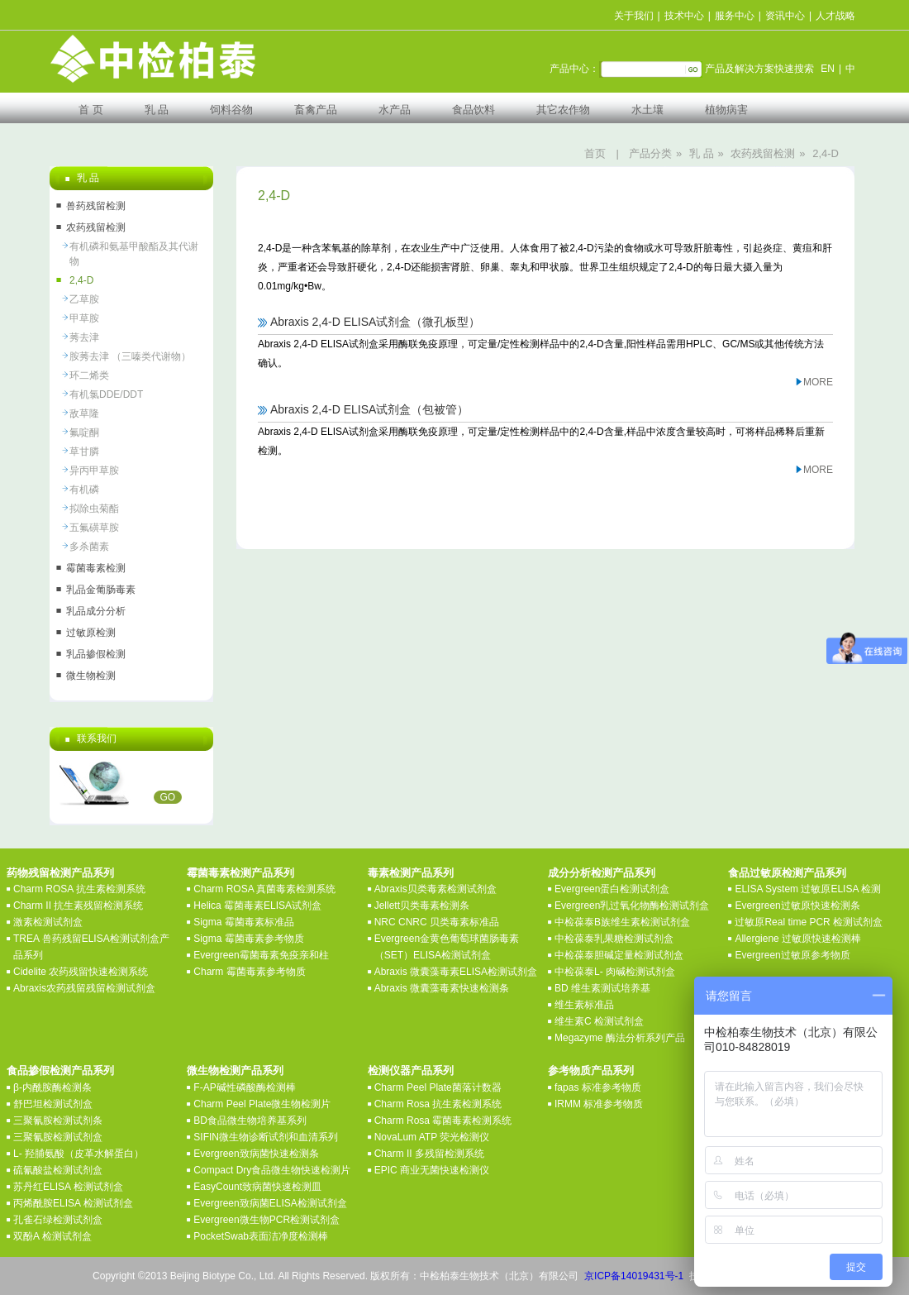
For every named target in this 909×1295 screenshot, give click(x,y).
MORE (818, 382)
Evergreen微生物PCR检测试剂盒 (266, 1220)
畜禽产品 (315, 109)
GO (168, 797)
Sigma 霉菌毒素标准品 (243, 922)
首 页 (91, 109)
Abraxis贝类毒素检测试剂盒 (435, 889)
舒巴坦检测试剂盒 (53, 1104)
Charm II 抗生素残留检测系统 (78, 905)
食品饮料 (473, 109)
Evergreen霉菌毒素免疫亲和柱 (260, 955)
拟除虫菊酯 (94, 508)
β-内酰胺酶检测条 (52, 1087)
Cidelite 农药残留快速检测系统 (80, 971)
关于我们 (634, 16)
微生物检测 (91, 675)
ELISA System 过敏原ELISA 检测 (808, 889)
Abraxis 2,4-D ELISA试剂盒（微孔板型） (375, 321)
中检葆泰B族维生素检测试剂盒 (622, 922)
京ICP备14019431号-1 (633, 1276)
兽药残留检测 (96, 206)
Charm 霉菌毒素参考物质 (249, 971)
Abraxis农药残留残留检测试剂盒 (84, 988)
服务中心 (734, 16)
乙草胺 (84, 299)
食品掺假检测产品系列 (60, 1070)
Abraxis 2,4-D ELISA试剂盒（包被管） (369, 409)
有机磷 (84, 489)
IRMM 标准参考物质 (598, 1104)
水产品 (394, 109)
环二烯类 (89, 375)
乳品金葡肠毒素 (101, 589)
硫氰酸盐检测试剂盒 (57, 1170)
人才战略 (835, 16)
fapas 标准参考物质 (597, 1087)
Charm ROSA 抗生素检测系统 (79, 889)
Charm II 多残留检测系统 (429, 1153)
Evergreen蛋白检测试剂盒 (611, 889)
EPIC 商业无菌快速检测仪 (431, 1170)
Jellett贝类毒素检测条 (421, 905)
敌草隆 (84, 413)
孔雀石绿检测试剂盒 (57, 1220)
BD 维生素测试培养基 (602, 988)
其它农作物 (563, 109)
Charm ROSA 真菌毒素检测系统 (264, 889)
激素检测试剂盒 (48, 922)
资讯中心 (785, 16)
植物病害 (726, 109)
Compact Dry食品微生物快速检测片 (271, 1170)
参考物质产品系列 (591, 1070)
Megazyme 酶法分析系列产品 (619, 1038)
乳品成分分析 (96, 611)
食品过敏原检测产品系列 (787, 873)
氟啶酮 (84, 432)
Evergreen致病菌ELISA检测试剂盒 (269, 1203)
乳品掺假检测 (96, 654)
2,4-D (825, 153)
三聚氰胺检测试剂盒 (57, 1137)
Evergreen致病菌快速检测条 (255, 1153)
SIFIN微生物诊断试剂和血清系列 (265, 1137)
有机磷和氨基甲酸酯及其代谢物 (133, 254)
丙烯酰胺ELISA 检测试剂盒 (73, 1203)
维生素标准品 (584, 1005)
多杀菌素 (89, 546)
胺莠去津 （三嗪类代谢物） (130, 356)
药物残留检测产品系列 (60, 873)
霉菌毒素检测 (96, 568)
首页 (595, 153)
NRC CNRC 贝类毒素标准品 (436, 922)
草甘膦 (84, 451)
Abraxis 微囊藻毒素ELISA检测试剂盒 (455, 971)
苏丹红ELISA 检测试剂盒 (68, 1186)
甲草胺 (84, 318)
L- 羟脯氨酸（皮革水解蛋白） (78, 1153)
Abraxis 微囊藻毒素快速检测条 (441, 988)
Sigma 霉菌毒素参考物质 (248, 938)
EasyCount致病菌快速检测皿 (257, 1186)
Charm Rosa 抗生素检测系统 (438, 1104)
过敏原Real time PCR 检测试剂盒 (809, 922)
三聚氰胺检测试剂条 (57, 1120)
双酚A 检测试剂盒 (52, 1236)
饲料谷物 (231, 109)
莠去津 (84, 337)
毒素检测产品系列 (411, 873)
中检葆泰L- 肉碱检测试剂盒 (614, 971)
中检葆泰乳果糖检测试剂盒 (613, 938)
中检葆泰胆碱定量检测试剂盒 (618, 955)
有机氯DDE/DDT (106, 394)
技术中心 (684, 16)
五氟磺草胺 (94, 527)
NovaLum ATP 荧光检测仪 (432, 1137)
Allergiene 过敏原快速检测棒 (798, 938)
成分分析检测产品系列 (601, 873)
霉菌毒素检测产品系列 (240, 873)
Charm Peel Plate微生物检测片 (262, 1104)
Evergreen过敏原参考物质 (792, 955)
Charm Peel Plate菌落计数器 (438, 1087)
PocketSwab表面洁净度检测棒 (260, 1236)
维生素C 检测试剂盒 (599, 1021)
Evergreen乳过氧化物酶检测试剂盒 (631, 905)
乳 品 (157, 109)
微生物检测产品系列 (235, 1070)
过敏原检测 (91, 632)
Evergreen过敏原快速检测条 (797, 905)
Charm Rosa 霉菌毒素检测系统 (443, 1120)
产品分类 (650, 153)
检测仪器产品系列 (411, 1070)
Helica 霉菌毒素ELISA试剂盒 (257, 905)
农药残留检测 (763, 153)
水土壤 (647, 109)
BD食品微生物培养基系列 (250, 1120)
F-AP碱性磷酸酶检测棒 (244, 1087)
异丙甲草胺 (94, 470)
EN (828, 68)
